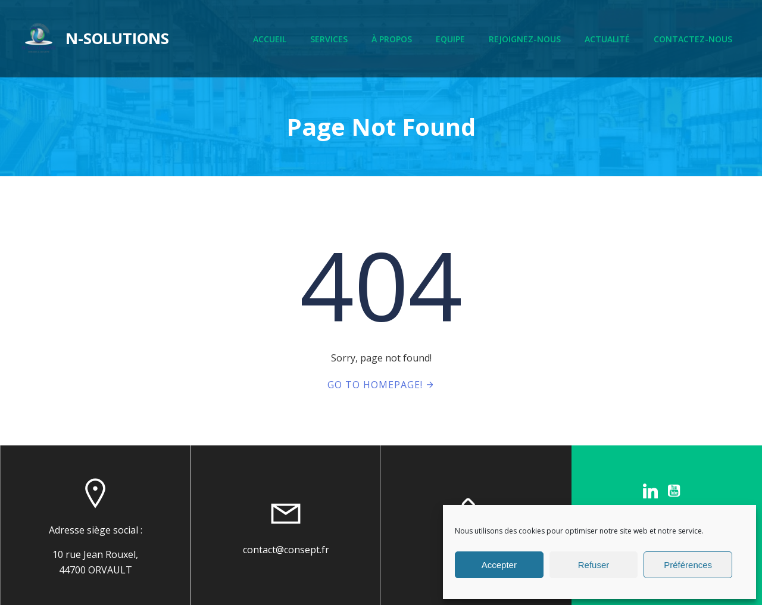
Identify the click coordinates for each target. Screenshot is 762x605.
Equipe (450, 39)
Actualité (607, 39)
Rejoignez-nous (525, 39)
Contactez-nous (693, 39)
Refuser (594, 565)
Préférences (688, 565)
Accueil (269, 39)
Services (329, 39)
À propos (391, 39)
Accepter (499, 565)
